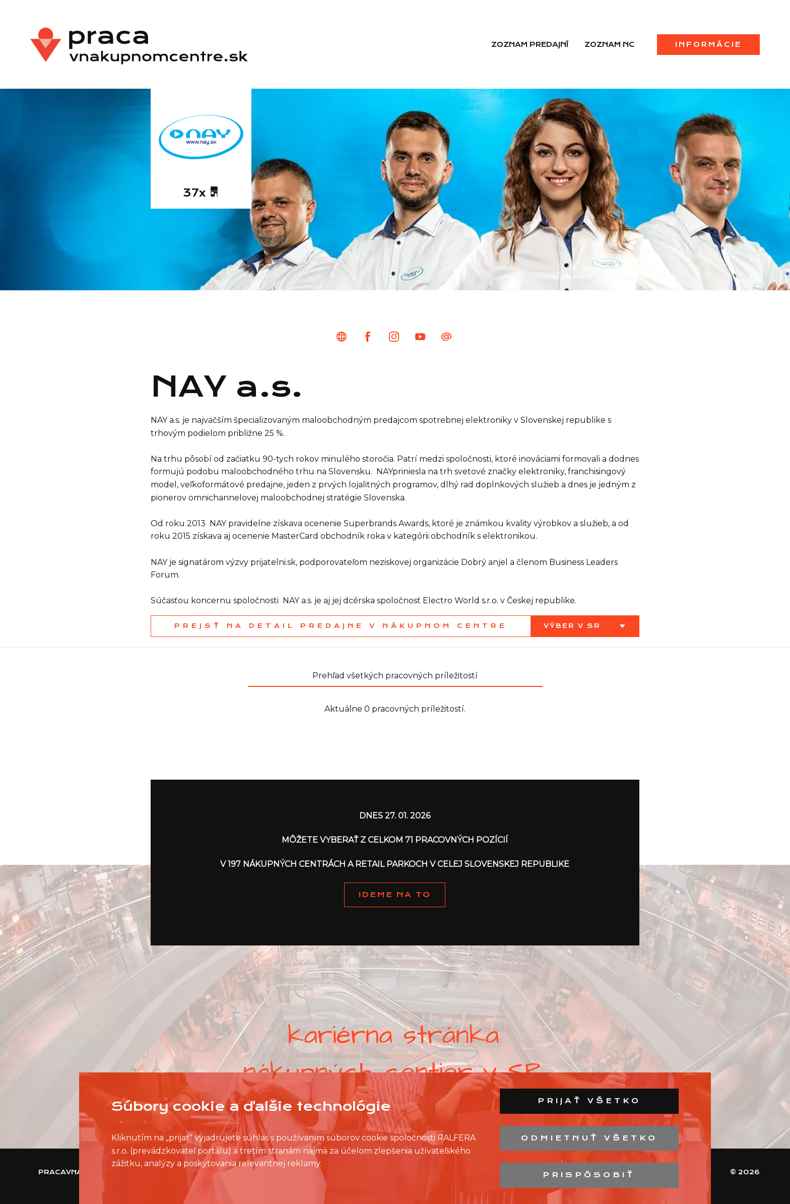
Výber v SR (574, 625)
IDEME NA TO (395, 894)
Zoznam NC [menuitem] (609, 44)
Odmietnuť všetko (589, 1138)
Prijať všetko (589, 1100)
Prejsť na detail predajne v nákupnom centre (340, 625)
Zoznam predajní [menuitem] (529, 44)
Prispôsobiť (589, 1174)
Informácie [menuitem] (708, 44)
